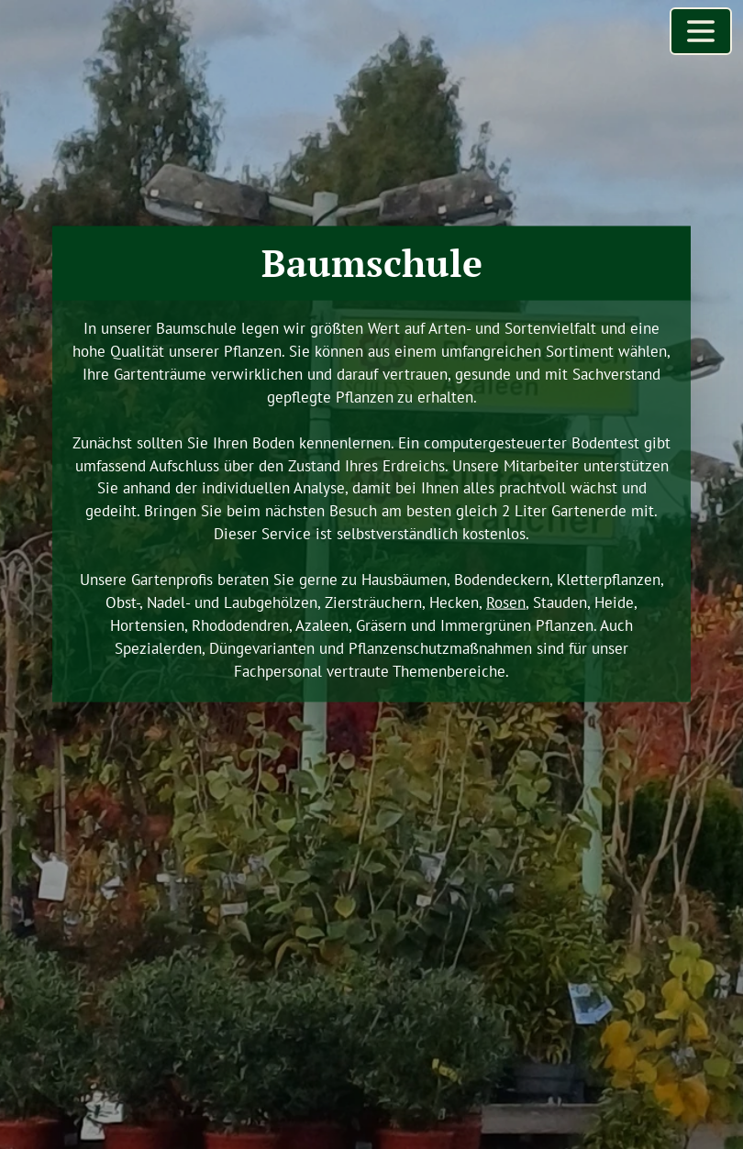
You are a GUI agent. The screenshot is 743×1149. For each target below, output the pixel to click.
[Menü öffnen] (701, 31)
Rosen (506, 602)
